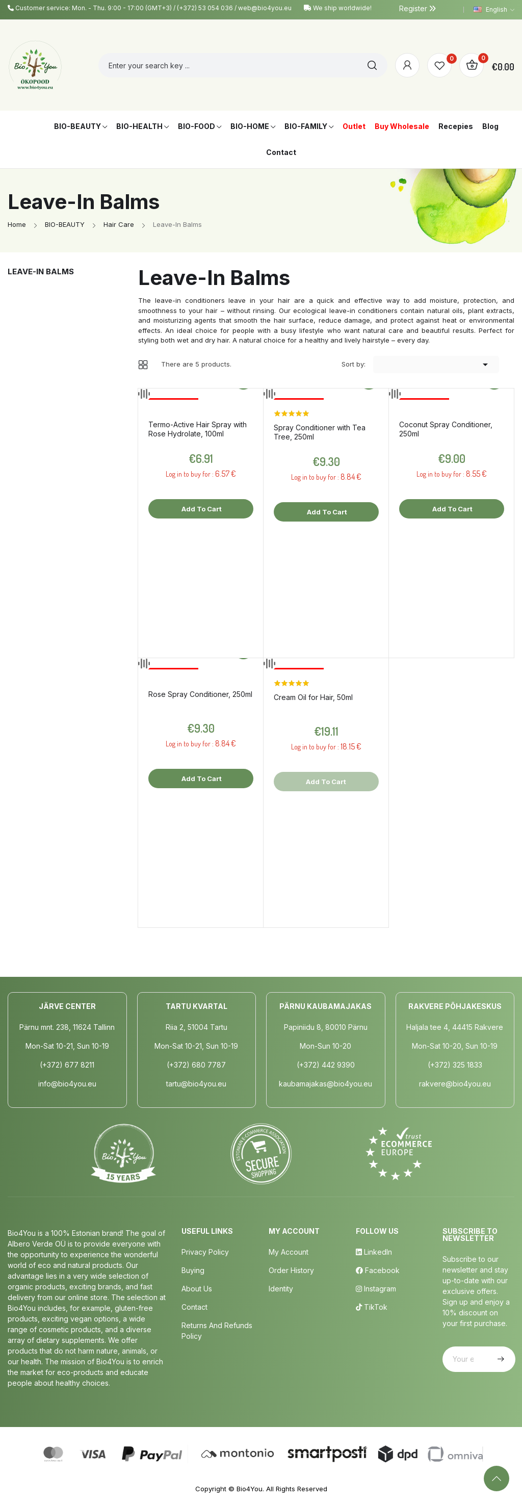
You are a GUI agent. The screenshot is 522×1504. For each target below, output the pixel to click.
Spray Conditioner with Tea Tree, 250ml (320, 432)
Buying (192, 1270)
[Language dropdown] (494, 9)
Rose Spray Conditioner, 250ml (200, 694)
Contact (194, 1307)
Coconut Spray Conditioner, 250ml (445, 429)
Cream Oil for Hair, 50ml (313, 697)
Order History (291, 1270)
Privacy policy (205, 1252)
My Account (288, 1252)
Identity (281, 1288)
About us (196, 1288)
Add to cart (201, 509)
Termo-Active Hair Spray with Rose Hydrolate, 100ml (197, 429)
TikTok (371, 1307)
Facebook (378, 1270)
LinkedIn (374, 1252)
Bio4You (250, 1489)
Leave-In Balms (41, 271)
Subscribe (499, 1359)
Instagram (376, 1288)
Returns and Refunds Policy (216, 1330)
